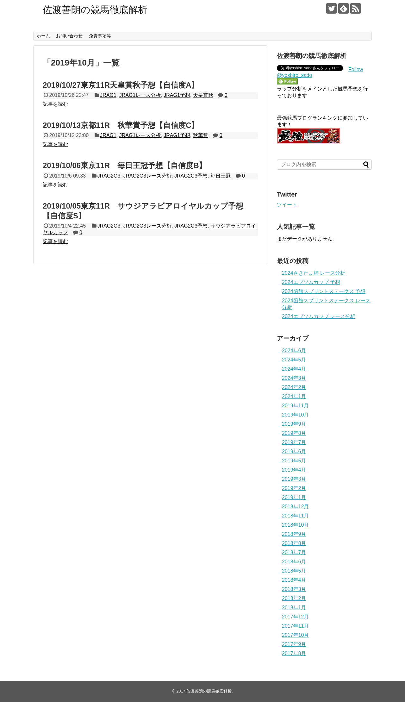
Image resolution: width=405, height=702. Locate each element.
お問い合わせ (69, 35)
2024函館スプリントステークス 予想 (323, 291)
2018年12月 (295, 506)
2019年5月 (294, 460)
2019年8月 (294, 433)
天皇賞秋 (203, 95)
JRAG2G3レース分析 (147, 176)
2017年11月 (295, 626)
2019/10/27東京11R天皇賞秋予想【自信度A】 (121, 85)
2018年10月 (295, 525)
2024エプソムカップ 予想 (311, 282)
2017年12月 (295, 616)
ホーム (43, 35)
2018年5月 (294, 571)
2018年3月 (294, 589)
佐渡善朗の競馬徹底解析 (95, 9)
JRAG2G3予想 (191, 176)
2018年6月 (294, 561)
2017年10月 (295, 635)
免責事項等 (100, 35)
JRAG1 (108, 95)
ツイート (287, 204)
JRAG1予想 (177, 95)
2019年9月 (294, 424)
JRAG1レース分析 (140, 95)
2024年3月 (294, 378)
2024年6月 (294, 350)
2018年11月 (295, 515)
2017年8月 (294, 653)
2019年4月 (294, 470)
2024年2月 (294, 387)
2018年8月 (294, 543)
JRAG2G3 (108, 176)
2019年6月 (294, 451)
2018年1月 (294, 607)
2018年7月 (294, 552)
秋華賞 (200, 135)
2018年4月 (294, 580)
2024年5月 (294, 359)
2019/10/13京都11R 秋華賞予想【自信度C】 (121, 125)
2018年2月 (294, 598)
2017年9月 (294, 644)
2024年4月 (294, 369)
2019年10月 (295, 414)
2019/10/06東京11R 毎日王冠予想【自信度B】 (124, 165)
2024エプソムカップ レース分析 (318, 316)
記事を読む (55, 104)
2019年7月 (294, 442)
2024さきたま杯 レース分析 (313, 273)
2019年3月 (294, 479)
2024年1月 (294, 396)
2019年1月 (294, 497)
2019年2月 (294, 488)
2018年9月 (294, 534)
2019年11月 (295, 405)
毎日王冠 (220, 176)
